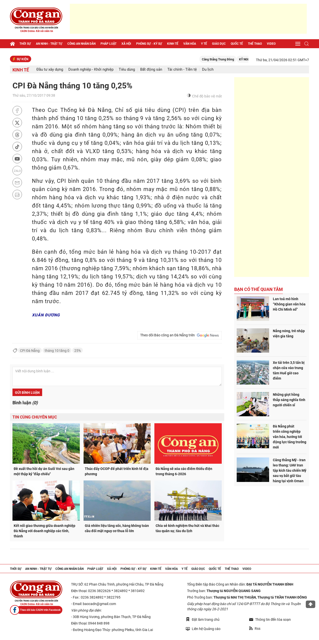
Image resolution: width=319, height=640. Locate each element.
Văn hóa (189, 43)
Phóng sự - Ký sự (149, 43)
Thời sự (25, 43)
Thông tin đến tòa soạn (270, 620)
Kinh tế (172, 43)
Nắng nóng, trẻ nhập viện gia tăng (289, 333)
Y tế (204, 43)
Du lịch (207, 69)
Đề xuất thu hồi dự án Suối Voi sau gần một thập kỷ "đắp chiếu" (44, 471)
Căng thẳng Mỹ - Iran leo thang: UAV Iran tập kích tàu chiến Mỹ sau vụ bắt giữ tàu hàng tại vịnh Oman (289, 470)
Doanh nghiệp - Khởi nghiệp (90, 69)
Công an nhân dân (81, 43)
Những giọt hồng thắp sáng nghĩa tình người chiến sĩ (289, 400)
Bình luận (25, 402)
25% (77, 351)
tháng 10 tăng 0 (57, 351)
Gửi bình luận (27, 393)
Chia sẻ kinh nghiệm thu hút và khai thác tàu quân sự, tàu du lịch (187, 528)
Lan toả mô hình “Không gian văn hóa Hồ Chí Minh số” (289, 304)
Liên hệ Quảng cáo (203, 629)
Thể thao (255, 43)
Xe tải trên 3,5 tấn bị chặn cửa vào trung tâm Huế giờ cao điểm (289, 370)
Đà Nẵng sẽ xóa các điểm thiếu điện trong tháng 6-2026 (184, 471)
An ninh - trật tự (49, 43)
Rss (254, 629)
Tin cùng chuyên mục (34, 417)
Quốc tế (237, 43)
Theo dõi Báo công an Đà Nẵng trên (179, 335)
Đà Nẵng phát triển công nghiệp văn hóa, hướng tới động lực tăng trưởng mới (289, 436)
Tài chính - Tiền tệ (182, 69)
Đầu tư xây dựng (49, 69)
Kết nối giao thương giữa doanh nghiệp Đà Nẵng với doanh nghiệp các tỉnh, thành (44, 531)
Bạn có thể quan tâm (258, 289)
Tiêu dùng (127, 69)
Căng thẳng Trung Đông (223, 59)
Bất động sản (151, 69)
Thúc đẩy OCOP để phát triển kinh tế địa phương (116, 471)
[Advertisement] (188, 19)
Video (271, 43)
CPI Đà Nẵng (30, 351)
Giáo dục (219, 43)
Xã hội (126, 43)
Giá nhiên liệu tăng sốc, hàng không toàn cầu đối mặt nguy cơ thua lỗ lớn (117, 528)
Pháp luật (108, 43)
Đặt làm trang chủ (202, 619)
